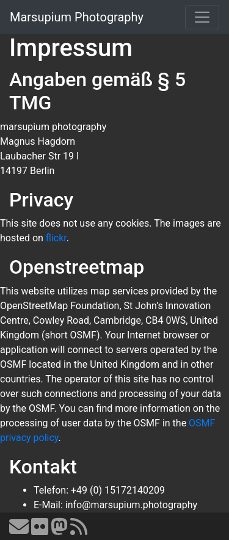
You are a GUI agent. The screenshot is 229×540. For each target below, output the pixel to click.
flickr (56, 238)
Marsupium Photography (77, 17)
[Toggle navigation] (202, 17)
